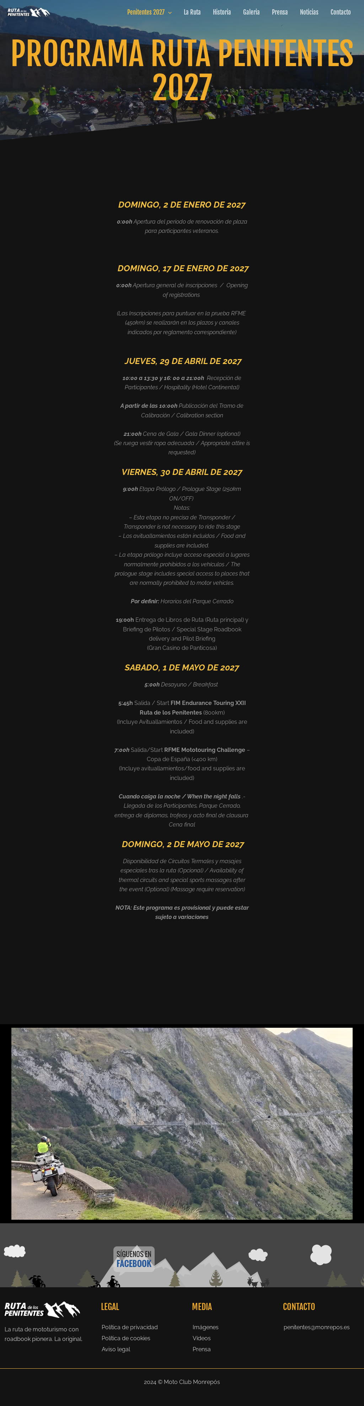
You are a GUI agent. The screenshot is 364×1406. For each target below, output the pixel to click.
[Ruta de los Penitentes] (28, 12)
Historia (222, 12)
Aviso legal (116, 1349)
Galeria (251, 12)
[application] (168, 12)
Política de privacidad (130, 1327)
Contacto (341, 12)
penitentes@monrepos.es (317, 1327)
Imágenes (206, 1327)
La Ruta (192, 12)
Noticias (309, 12)
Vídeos (202, 1338)
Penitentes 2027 (149, 12)
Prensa (280, 12)
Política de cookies (126, 1338)
